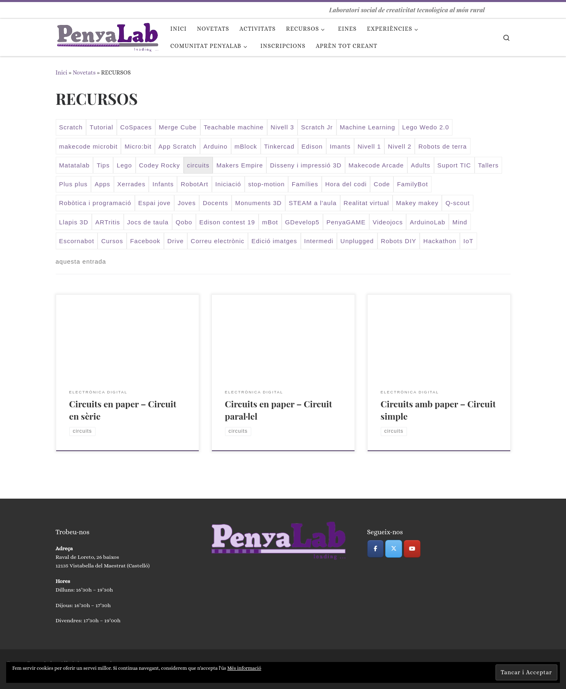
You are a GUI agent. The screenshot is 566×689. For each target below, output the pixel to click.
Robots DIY (398, 240)
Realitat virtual (366, 202)
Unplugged (357, 240)
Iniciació (228, 184)
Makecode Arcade (376, 165)
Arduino (215, 146)
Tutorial (101, 127)
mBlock (245, 146)
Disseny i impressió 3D (306, 165)
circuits (198, 165)
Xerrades (131, 184)
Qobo (183, 222)
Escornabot (76, 240)
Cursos (112, 240)
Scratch (71, 127)
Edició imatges (275, 240)
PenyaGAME (346, 222)
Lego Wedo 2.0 (425, 127)
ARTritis (107, 222)
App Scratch (178, 146)
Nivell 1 (369, 146)
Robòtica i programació (95, 202)
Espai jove (154, 202)
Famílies (305, 184)
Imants (340, 146)
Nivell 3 (282, 127)
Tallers (488, 165)
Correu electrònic (217, 240)
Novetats (84, 72)
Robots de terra (442, 146)
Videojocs (388, 222)
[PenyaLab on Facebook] (375, 549)
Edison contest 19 (227, 222)
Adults (420, 165)
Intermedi (319, 240)
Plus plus (73, 184)
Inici (62, 72)
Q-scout (458, 202)
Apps (102, 184)
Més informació (244, 668)
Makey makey (417, 202)
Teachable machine (234, 127)
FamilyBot (412, 184)
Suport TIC (454, 165)
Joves (186, 202)
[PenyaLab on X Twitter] (393, 549)
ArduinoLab (428, 222)
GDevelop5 (302, 222)
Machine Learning (367, 127)
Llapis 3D (74, 222)
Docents (215, 202)
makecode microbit (88, 146)
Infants (163, 184)
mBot (270, 222)
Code (382, 184)
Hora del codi (345, 184)
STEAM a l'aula (312, 202)
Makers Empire (239, 165)
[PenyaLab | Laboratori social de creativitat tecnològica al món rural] (107, 35)
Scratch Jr (317, 127)
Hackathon (440, 240)
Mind (460, 222)
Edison (312, 146)
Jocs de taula (147, 222)
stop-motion (266, 184)
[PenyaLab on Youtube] (412, 549)
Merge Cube (178, 127)
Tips (103, 165)
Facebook (145, 240)
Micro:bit (138, 146)
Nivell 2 (399, 146)
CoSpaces (136, 127)
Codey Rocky (159, 165)
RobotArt (194, 184)
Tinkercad (279, 146)
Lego (124, 165)
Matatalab (74, 165)
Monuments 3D (258, 202)
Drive (175, 240)
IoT (469, 240)
